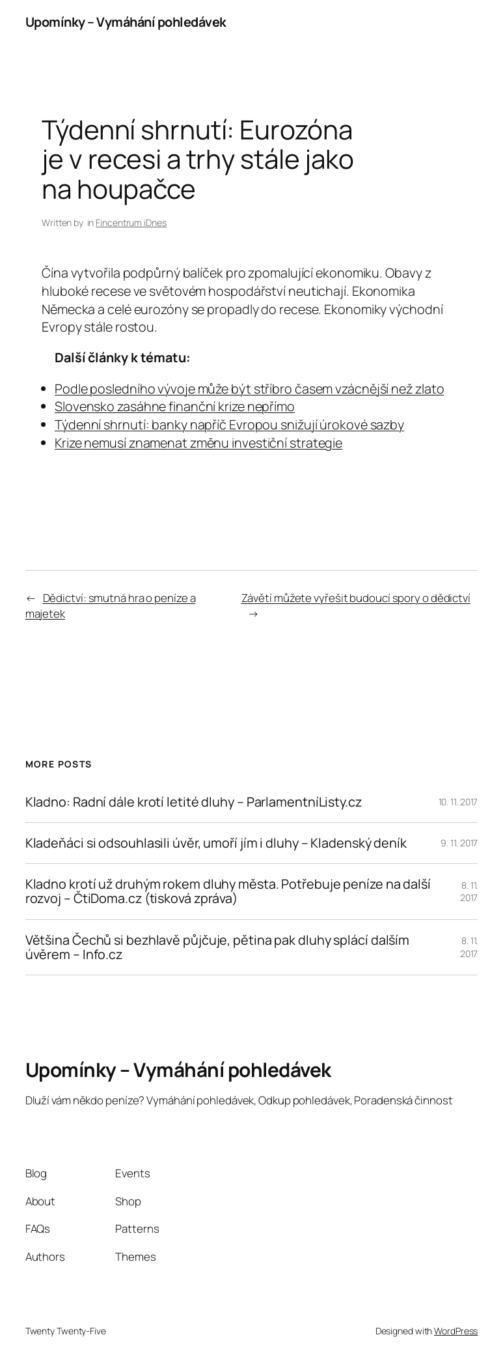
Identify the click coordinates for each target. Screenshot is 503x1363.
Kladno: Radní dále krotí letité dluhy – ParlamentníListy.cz (193, 802)
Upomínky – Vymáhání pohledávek (125, 22)
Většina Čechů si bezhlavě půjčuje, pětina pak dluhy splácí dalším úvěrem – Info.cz (217, 947)
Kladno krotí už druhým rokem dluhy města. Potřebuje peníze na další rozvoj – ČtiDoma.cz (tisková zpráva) (228, 891)
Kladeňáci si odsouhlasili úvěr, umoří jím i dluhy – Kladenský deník (216, 843)
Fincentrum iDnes (131, 222)
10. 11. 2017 (458, 802)
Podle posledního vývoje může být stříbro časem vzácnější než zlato (249, 388)
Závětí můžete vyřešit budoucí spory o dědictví (355, 597)
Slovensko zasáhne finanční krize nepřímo (175, 406)
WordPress (456, 1331)
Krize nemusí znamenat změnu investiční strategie (198, 443)
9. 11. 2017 (459, 843)
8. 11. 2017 (469, 891)
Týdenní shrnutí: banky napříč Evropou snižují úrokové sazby (229, 424)
